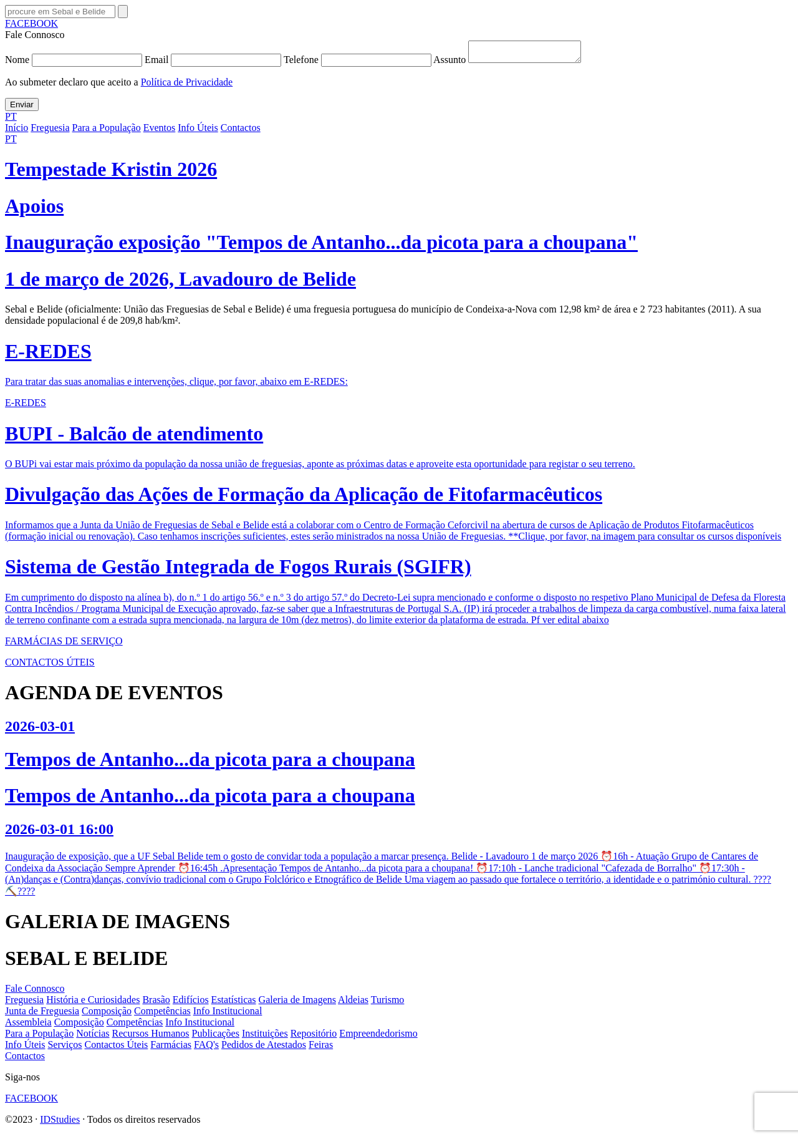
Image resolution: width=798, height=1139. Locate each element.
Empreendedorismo (378, 1037)
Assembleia (28, 1025)
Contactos (241, 131)
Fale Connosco (35, 992)
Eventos (159, 131)
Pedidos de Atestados (263, 1048)
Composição (107, 1014)
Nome (75, 63)
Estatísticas (233, 1003)
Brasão (156, 1003)
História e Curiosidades (93, 1003)
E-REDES (25, 406)
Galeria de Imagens (297, 1003)
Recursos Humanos (151, 1037)
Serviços (64, 1048)
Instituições (265, 1037)
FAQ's (206, 1048)
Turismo (388, 1003)
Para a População (106, 131)
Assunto (513, 63)
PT (11, 120)
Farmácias (170, 1048)
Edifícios (191, 1003)
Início (16, 131)
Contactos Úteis (116, 1048)
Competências (162, 1014)
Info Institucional (227, 1014)
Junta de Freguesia (42, 1014)
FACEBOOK (31, 23)
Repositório (314, 1037)
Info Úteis (198, 131)
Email (214, 63)
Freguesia (50, 131)
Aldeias (353, 1003)
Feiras (321, 1048)
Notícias (92, 1037)
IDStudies (60, 1123)
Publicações (215, 1037)
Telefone (358, 63)
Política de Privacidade (187, 85)
